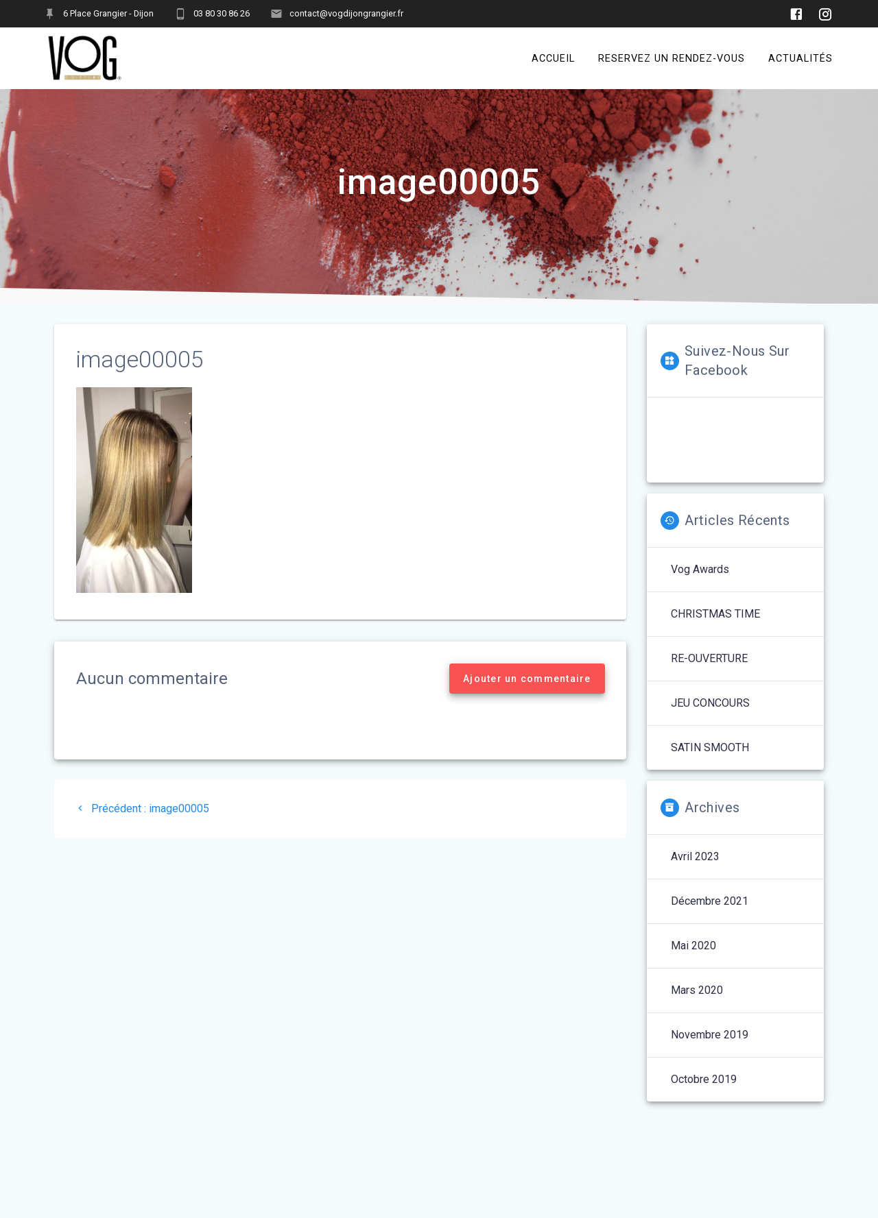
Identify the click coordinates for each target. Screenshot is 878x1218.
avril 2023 (695, 870)
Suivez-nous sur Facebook (737, 375)
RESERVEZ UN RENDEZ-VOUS (671, 58)
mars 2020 (697, 1004)
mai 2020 (693, 959)
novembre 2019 (709, 1049)
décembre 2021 (709, 915)
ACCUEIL (553, 58)
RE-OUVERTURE (709, 672)
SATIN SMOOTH (710, 761)
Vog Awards (700, 583)
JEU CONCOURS (710, 717)
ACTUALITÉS (800, 58)
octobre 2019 (704, 1093)
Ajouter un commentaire (527, 692)
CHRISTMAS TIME (715, 628)
